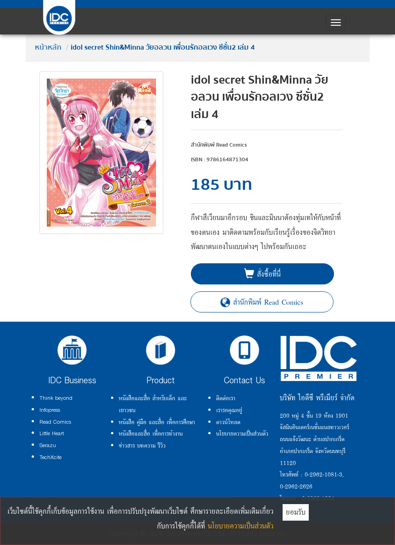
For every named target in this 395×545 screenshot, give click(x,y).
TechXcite (50, 457)
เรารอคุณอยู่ (229, 409)
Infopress (49, 410)
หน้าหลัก (48, 47)
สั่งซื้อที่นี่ (262, 273)
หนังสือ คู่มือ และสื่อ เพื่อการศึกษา (157, 421)
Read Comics (55, 422)
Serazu (47, 445)
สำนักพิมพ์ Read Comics (261, 301)
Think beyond (55, 398)
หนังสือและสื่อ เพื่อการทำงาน (151, 433)
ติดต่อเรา (225, 398)
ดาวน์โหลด (228, 421)
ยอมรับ (296, 511)
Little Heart (51, 433)
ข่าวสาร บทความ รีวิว (142, 445)
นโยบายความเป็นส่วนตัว (242, 433)
